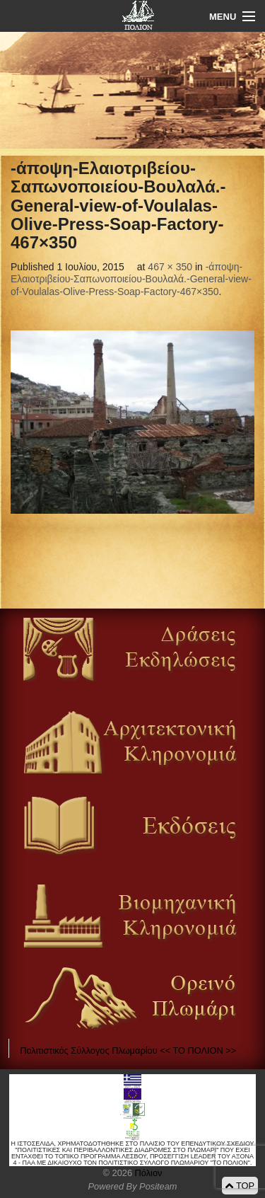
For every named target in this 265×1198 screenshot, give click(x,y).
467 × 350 (170, 266)
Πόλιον (147, 1173)
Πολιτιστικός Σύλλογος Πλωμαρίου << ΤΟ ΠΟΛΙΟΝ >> (128, 1050)
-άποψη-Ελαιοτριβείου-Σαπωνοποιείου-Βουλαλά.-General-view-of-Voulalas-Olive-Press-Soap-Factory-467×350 (131, 279)
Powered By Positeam (132, 1186)
